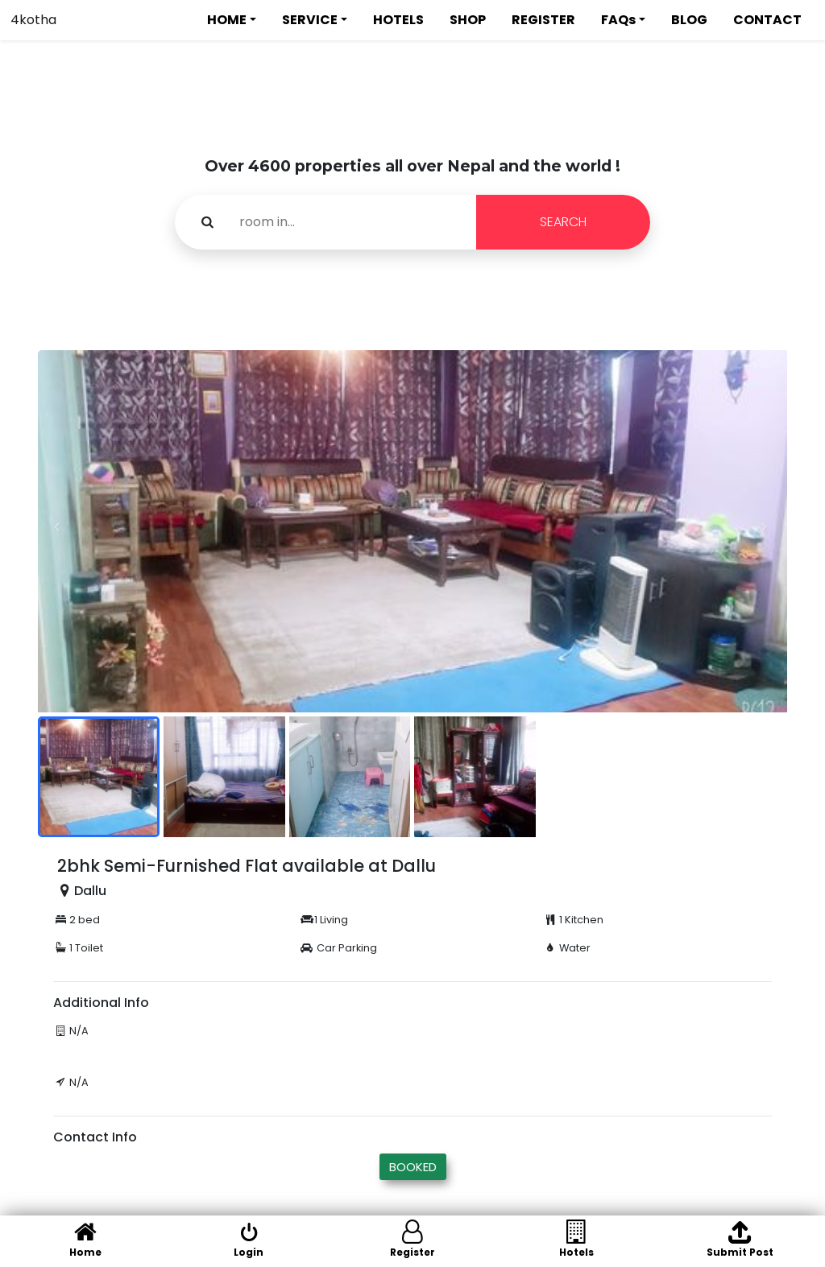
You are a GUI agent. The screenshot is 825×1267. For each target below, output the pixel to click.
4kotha (33, 19)
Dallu (90, 890)
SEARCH (563, 222)
